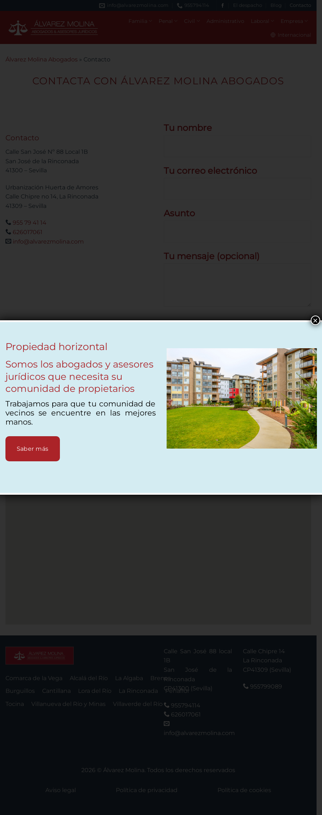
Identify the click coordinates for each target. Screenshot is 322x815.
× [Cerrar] (315, 320)
